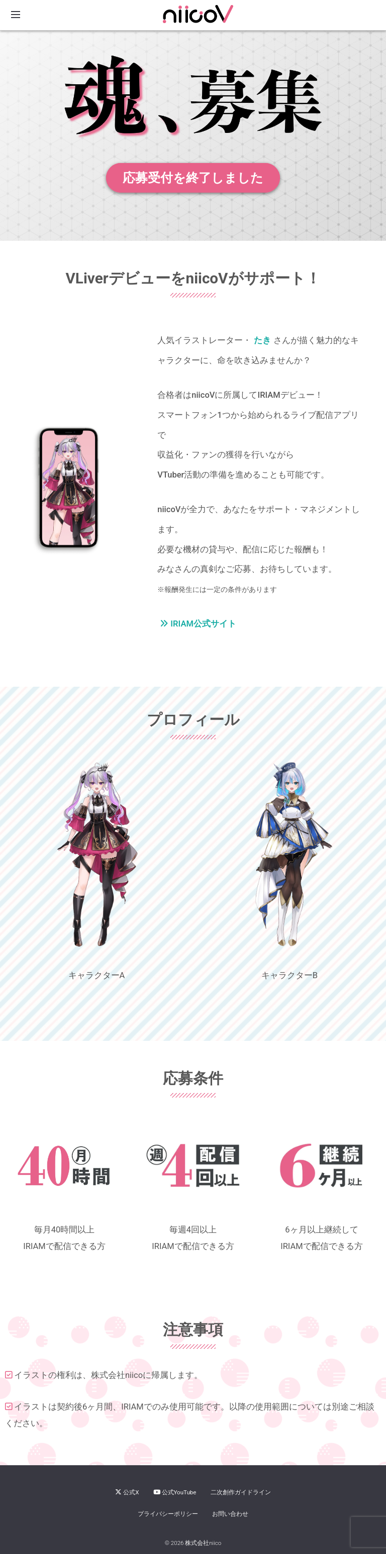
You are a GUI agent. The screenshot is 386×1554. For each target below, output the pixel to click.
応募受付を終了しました (193, 178)
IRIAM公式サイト (198, 624)
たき (262, 340)
